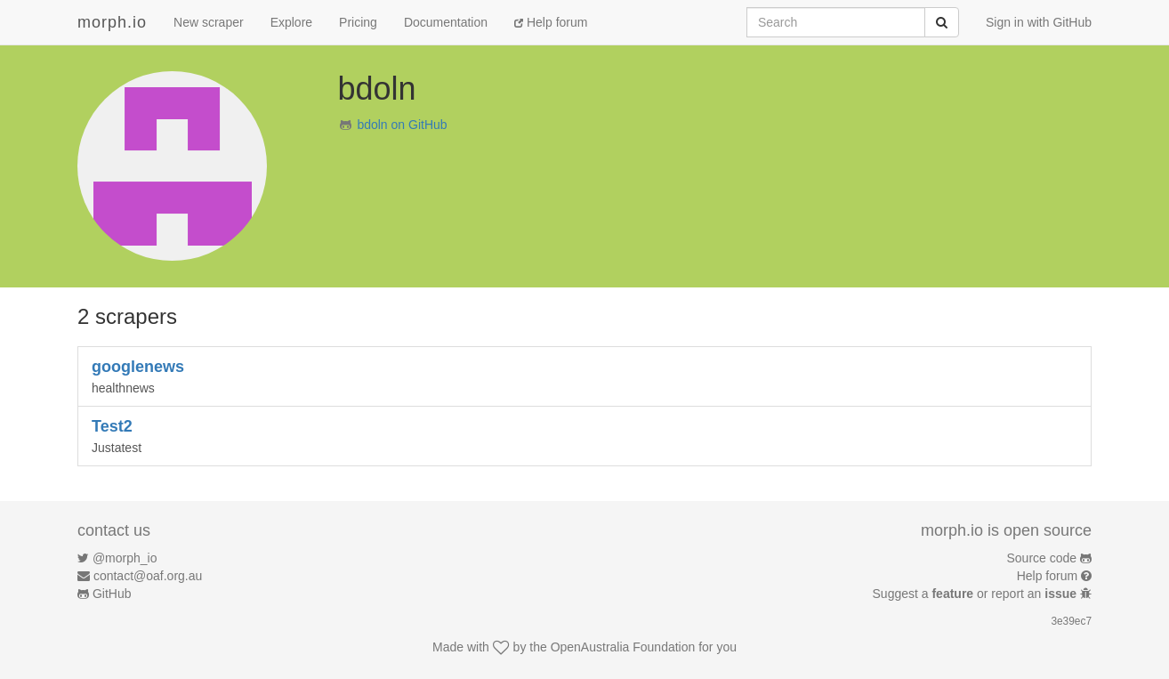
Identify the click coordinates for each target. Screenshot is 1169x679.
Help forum (550, 22)
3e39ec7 (1071, 621)
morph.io (112, 22)
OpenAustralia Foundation (623, 647)
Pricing (358, 22)
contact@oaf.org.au (147, 576)
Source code (1042, 558)
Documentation (446, 22)
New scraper (208, 22)
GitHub (112, 593)
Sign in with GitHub (1039, 22)
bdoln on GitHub (402, 124)
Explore (291, 22)
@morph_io (125, 558)
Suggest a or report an (976, 593)
